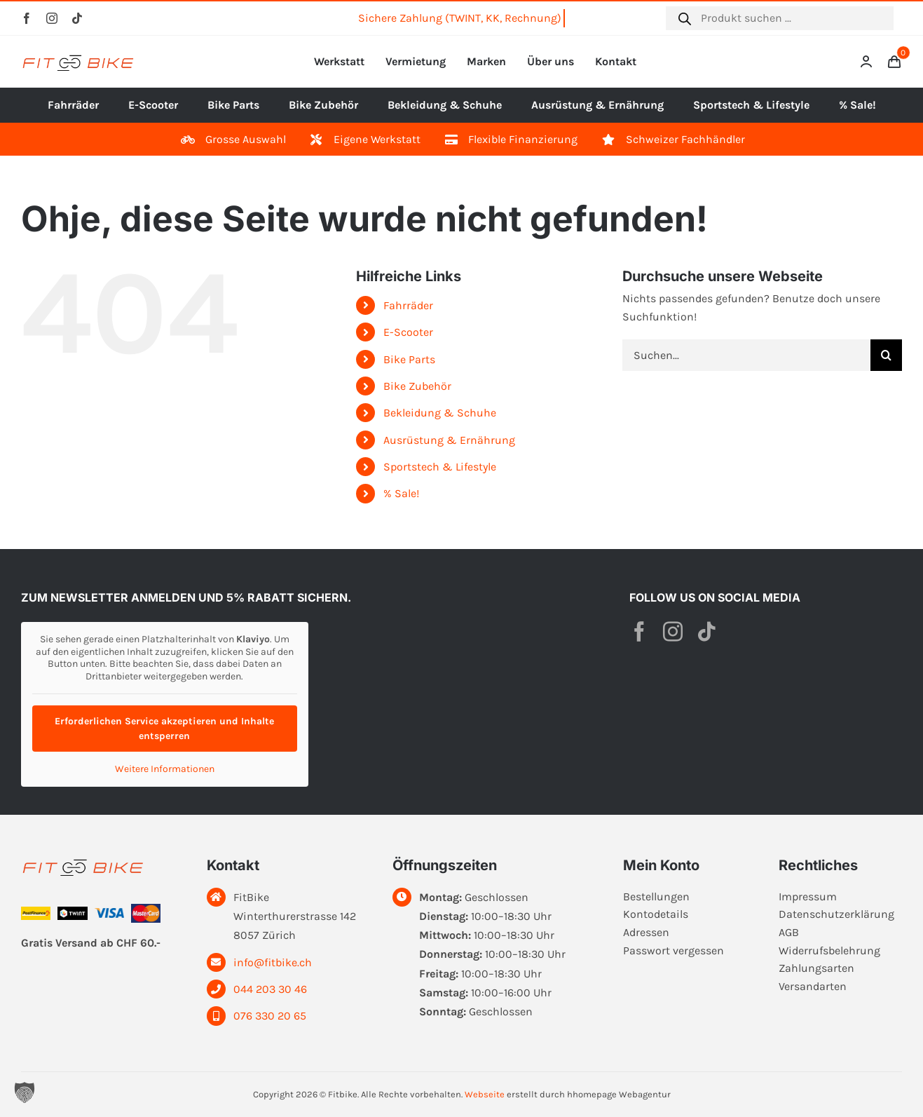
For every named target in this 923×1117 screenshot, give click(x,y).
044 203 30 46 (270, 989)
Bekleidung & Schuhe (439, 412)
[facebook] (26, 18)
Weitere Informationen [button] (164, 769)
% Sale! (401, 493)
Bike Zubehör (417, 386)
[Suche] (886, 355)
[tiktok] (77, 18)
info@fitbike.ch (272, 962)
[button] (24, 1092)
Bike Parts (409, 359)
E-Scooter (408, 332)
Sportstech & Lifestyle (439, 466)
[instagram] (51, 18)
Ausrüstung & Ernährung (449, 440)
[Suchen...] (746, 355)
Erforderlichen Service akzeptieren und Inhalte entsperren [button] (164, 728)
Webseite (485, 1094)
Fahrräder (408, 305)
